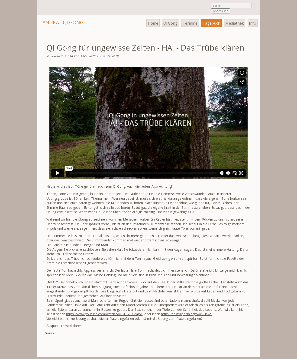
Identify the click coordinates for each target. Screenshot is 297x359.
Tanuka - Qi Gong (61, 22)
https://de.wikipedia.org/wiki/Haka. (186, 314)
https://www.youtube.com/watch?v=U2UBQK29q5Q (104, 314)
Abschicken (220, 11)
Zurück (49, 333)
